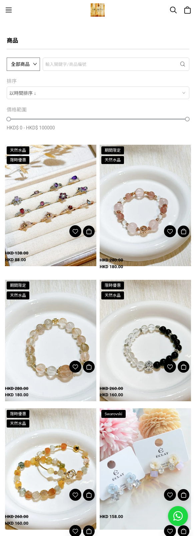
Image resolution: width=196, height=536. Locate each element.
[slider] (8, 119)
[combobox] (98, 93)
